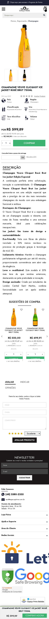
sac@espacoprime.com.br (15, 499)
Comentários (24, 423)
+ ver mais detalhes (12, 361)
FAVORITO (21, 309)
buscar (44, 15)
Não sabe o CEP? (31, 157)
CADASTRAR (24, 477)
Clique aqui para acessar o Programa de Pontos (24, 2)
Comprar (29, 143)
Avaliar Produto (39, 96)
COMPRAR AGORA (34, 615)
